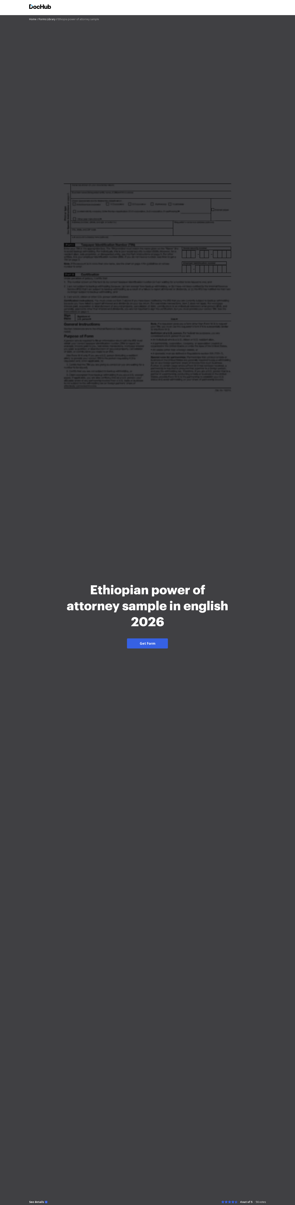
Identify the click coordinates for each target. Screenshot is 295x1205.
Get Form (147, 643)
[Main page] (40, 7)
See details (36, 1202)
